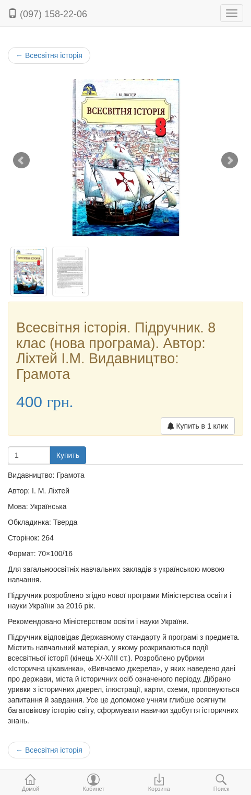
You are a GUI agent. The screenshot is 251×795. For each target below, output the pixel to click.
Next (229, 160)
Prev (21, 160)
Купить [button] (67, 455)
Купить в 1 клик (198, 426)
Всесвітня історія (49, 55)
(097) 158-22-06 (47, 13)
